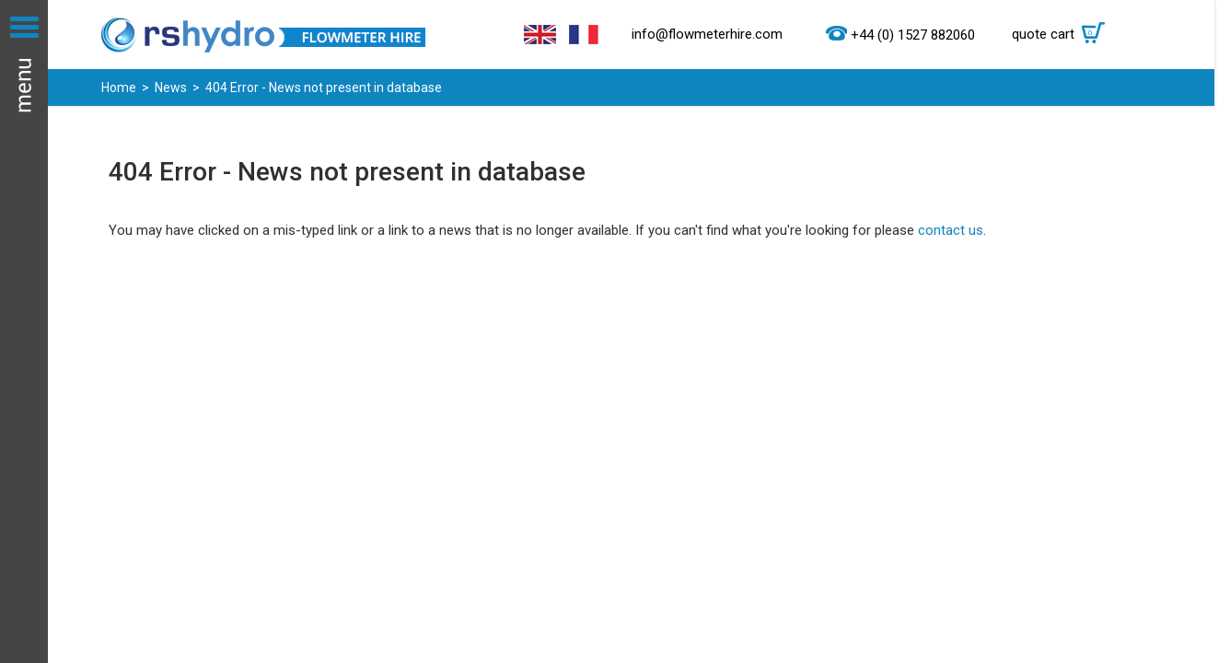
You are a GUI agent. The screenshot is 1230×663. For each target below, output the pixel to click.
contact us (950, 230)
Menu (24, 331)
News (171, 87)
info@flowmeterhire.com (707, 34)
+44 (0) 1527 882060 (913, 35)
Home (118, 87)
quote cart (1063, 34)
